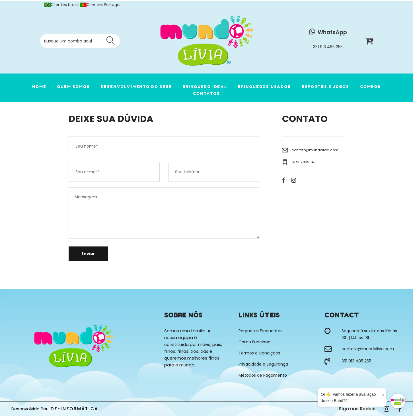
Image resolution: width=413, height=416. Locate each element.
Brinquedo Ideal (205, 86)
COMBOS (370, 86)
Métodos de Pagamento (263, 375)
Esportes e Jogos (325, 86)
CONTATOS (206, 93)
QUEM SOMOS (73, 86)
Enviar (88, 253)
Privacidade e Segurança (263, 364)
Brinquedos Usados (264, 86)
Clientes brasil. (62, 4)
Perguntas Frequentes (260, 331)
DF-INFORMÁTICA (74, 409)
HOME (39, 86)
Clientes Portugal (100, 4)
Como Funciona (254, 342)
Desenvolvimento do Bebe (136, 86)
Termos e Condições (259, 353)
